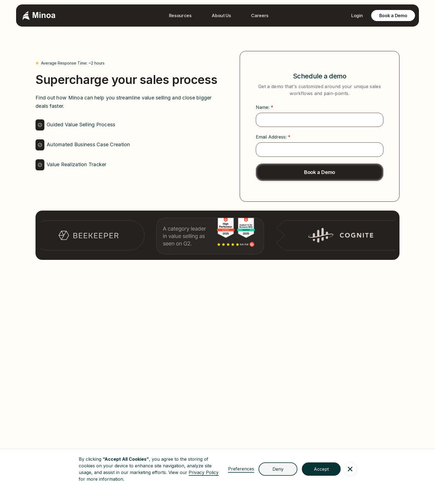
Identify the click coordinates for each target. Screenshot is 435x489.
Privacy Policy (204, 472)
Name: (264, 107)
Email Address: (273, 137)
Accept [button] (321, 469)
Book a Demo (393, 15)
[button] (350, 469)
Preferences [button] (241, 469)
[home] (39, 15)
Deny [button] (278, 469)
